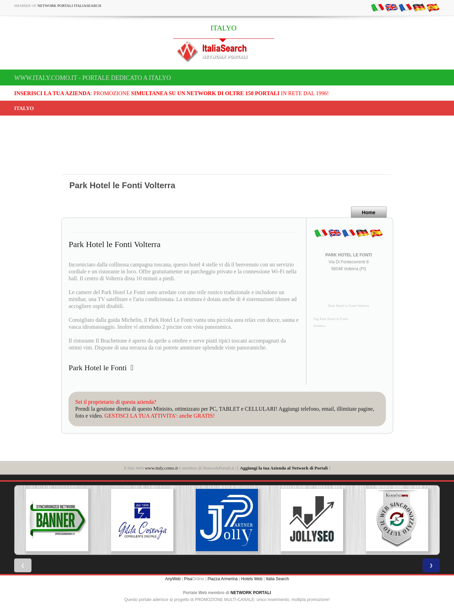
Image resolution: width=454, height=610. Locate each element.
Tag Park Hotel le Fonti (330, 319)
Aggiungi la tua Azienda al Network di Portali (284, 468)
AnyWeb (172, 578)
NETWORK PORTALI (251, 592)
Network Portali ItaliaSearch (69, 5)
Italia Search (277, 578)
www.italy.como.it (161, 468)
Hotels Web (251, 578)
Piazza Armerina (222, 578)
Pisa (188, 578)
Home (369, 212)
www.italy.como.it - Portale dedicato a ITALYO (92, 77)
